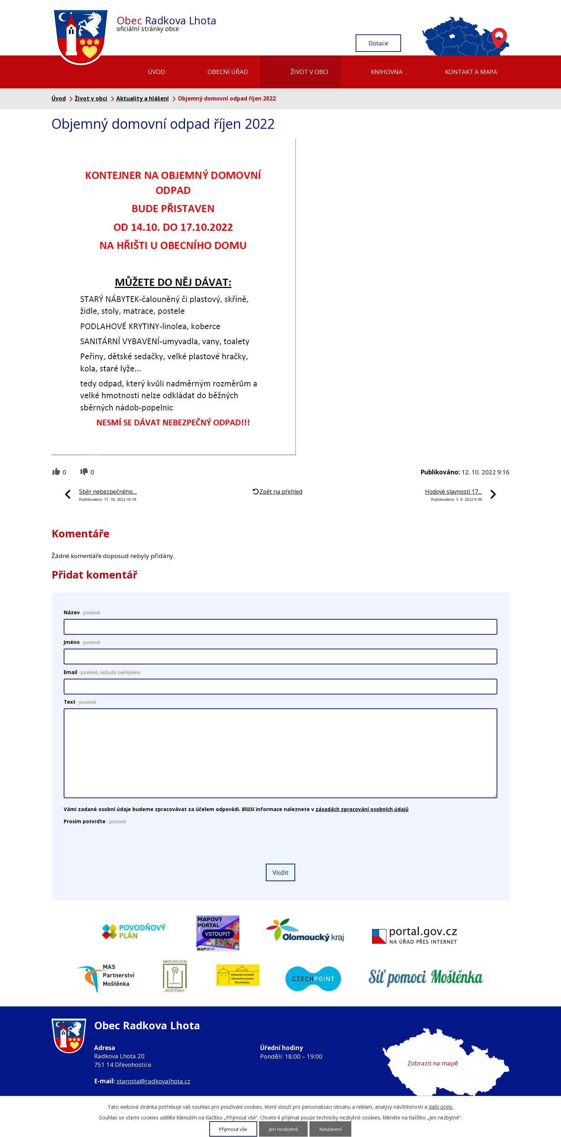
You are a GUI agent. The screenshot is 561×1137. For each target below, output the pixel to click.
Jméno (82, 642)
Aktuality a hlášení (142, 98)
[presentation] (116, 845)
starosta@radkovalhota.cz (153, 1081)
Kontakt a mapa (471, 72)
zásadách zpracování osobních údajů (362, 809)
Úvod (156, 72)
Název (82, 612)
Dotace (378, 43)
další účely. (441, 1107)
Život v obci (309, 72)
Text (80, 701)
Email (102, 672)
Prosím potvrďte (95, 821)
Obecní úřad (228, 72)
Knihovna (387, 72)
